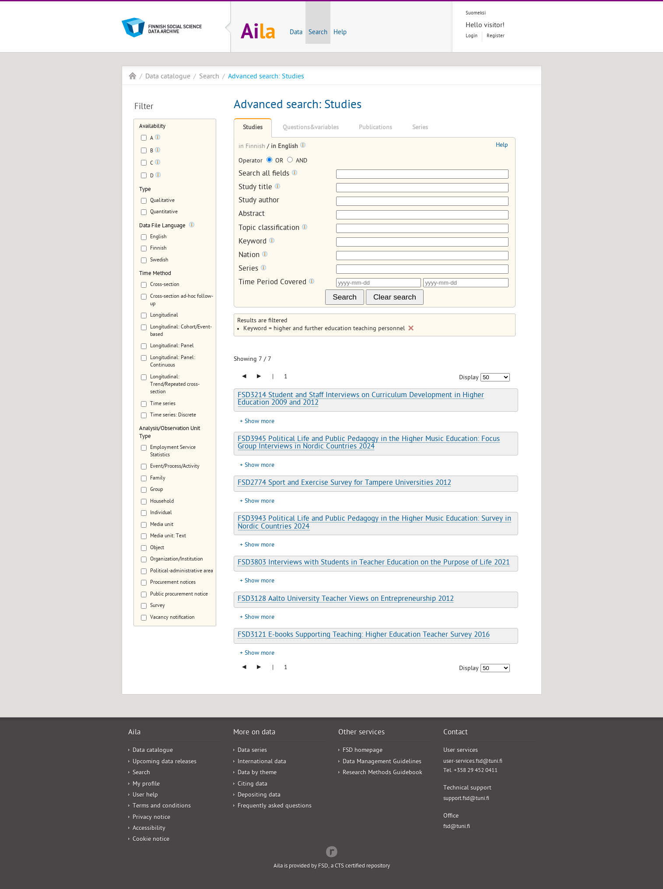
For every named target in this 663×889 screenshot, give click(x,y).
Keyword (257, 242)
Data (296, 33)
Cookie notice (151, 839)
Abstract (252, 215)
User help (145, 795)
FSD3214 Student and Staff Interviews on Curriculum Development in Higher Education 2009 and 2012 (361, 400)
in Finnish (253, 147)
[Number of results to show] (495, 377)
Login (471, 36)
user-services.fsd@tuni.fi (472, 761)
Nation (253, 255)
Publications (375, 128)
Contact (455, 733)
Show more (259, 422)
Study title (260, 187)
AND (297, 161)
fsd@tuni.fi (456, 827)
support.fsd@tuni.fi (466, 799)
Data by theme (257, 773)
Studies (253, 128)
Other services (361, 733)
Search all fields (268, 174)
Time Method (155, 274)
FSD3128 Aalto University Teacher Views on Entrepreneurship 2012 (346, 599)
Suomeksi (476, 13)
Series (420, 128)
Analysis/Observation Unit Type (169, 433)
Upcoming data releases (164, 762)
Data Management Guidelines (382, 762)
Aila (133, 75)
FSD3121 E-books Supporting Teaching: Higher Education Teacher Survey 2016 (364, 635)
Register (496, 36)
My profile (146, 784)
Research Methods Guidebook (382, 773)
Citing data (252, 784)
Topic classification (273, 228)
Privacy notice (151, 818)
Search (318, 33)
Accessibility (149, 829)
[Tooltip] (157, 139)
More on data (254, 733)
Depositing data (259, 795)
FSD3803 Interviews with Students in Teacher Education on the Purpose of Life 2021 (374, 563)
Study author (259, 201)
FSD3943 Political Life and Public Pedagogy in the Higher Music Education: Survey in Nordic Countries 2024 (374, 523)
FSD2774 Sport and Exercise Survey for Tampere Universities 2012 (344, 483)
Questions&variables (311, 128)
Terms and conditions (162, 806)
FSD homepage (362, 751)
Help (340, 33)
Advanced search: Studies (266, 77)
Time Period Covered (277, 283)
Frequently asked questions (275, 806)
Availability (152, 126)
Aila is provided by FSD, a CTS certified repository (332, 866)
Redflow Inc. (332, 851)
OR (276, 161)
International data (262, 762)
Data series (252, 751)
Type (145, 190)
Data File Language (162, 226)
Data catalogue (167, 77)
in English (285, 147)
